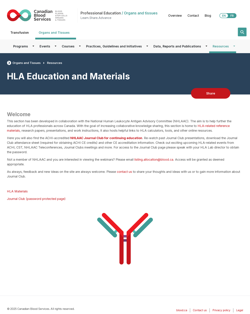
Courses (68, 46)
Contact (193, 15)
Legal (239, 310)
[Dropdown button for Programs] (33, 46)
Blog (208, 15)
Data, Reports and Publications (177, 46)
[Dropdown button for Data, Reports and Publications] (206, 46)
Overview (175, 15)
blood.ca (181, 310)
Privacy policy (221, 310)
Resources (221, 46)
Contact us (200, 310)
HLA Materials (17, 191)
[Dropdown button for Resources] (234, 46)
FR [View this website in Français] (232, 15)
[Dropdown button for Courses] (80, 46)
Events (45, 46)
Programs (20, 46)
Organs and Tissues (54, 32)
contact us (124, 171)
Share (210, 93)
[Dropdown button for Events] (55, 46)
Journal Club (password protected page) (36, 199)
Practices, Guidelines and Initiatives (114, 46)
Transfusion (19, 32)
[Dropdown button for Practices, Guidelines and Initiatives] (147, 46)
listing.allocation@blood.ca (153, 159)
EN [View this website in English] (224, 15)
